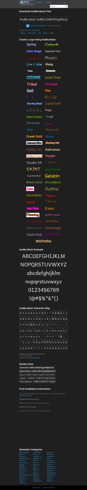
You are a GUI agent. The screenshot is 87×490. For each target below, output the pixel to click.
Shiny (36, 477)
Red (22, 473)
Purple (50, 471)
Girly (35, 460)
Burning (51, 454)
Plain (45, 33)
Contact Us (36, 488)
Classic (22, 33)
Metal (22, 469)
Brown (36, 454)
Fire (49, 458)
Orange (51, 469)
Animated (37, 452)
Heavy (50, 465)
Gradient (51, 463)
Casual (22, 456)
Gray (21, 465)
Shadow (51, 475)
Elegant (37, 458)
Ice (35, 467)
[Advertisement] (10, 40)
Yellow (23, 483)
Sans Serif (31, 33)
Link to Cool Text (49, 488)
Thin (39, 33)
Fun (22, 460)
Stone (50, 479)
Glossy (51, 460)
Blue (22, 454)
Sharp (22, 477)
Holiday (23, 467)
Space (50, 477)
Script (36, 475)
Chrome (37, 456)
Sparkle (23, 479)
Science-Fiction (25, 475)
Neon (36, 469)
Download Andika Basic (36, 26)
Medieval (51, 467)
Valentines (38, 481)
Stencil (36, 479)
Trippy (22, 481)
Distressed (24, 458)
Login (64, 3)
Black (50, 452)
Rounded (51, 473)
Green (36, 465)
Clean (52, 33)
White (50, 481)
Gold (36, 463)
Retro (36, 473)
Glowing (23, 463)
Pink (36, 471)
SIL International (34, 30)
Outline (23, 471)
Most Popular (24, 452)
